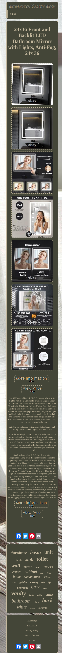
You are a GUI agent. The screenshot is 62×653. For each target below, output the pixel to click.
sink (29, 559)
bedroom (22, 587)
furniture (19, 553)
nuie (43, 582)
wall (15, 565)
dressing (34, 582)
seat (41, 573)
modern (32, 609)
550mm (47, 577)
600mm (49, 573)
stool (45, 588)
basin (35, 552)
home (17, 577)
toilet (42, 559)
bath (31, 595)
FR (34, 640)
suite (49, 595)
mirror (27, 566)
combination (32, 577)
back (47, 600)
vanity (18, 593)
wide (39, 595)
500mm (43, 607)
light (50, 582)
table (19, 560)
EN (30, 640)
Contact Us (32, 625)
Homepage (32, 620)
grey (35, 586)
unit (48, 552)
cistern (16, 572)
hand (37, 567)
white (22, 606)
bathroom (21, 600)
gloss (23, 581)
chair (14, 582)
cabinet (31, 571)
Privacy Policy (32, 630)
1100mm (48, 566)
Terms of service (32, 635)
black (36, 602)
